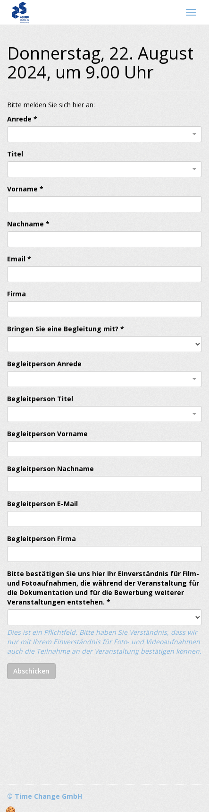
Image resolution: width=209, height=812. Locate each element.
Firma (16, 293)
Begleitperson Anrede (44, 363)
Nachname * (28, 223)
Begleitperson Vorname (47, 433)
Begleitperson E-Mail (42, 503)
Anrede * (22, 118)
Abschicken (31, 670)
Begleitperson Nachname (50, 468)
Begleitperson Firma (41, 538)
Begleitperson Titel (40, 398)
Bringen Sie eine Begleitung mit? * (65, 328)
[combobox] (104, 134)
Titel (15, 153)
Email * (19, 258)
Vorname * (25, 188)
